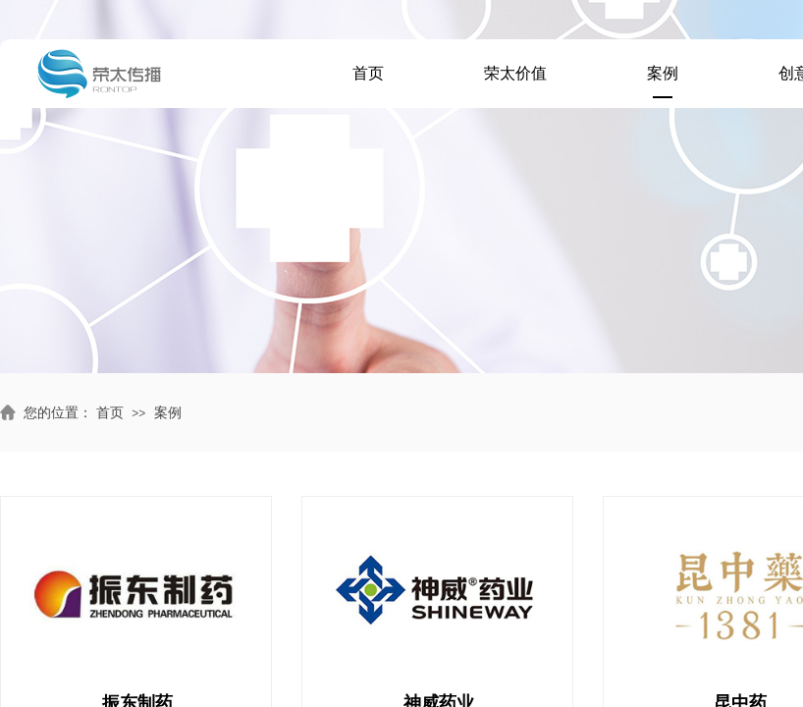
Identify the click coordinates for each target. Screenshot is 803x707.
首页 (368, 73)
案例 (662, 73)
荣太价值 (515, 73)
